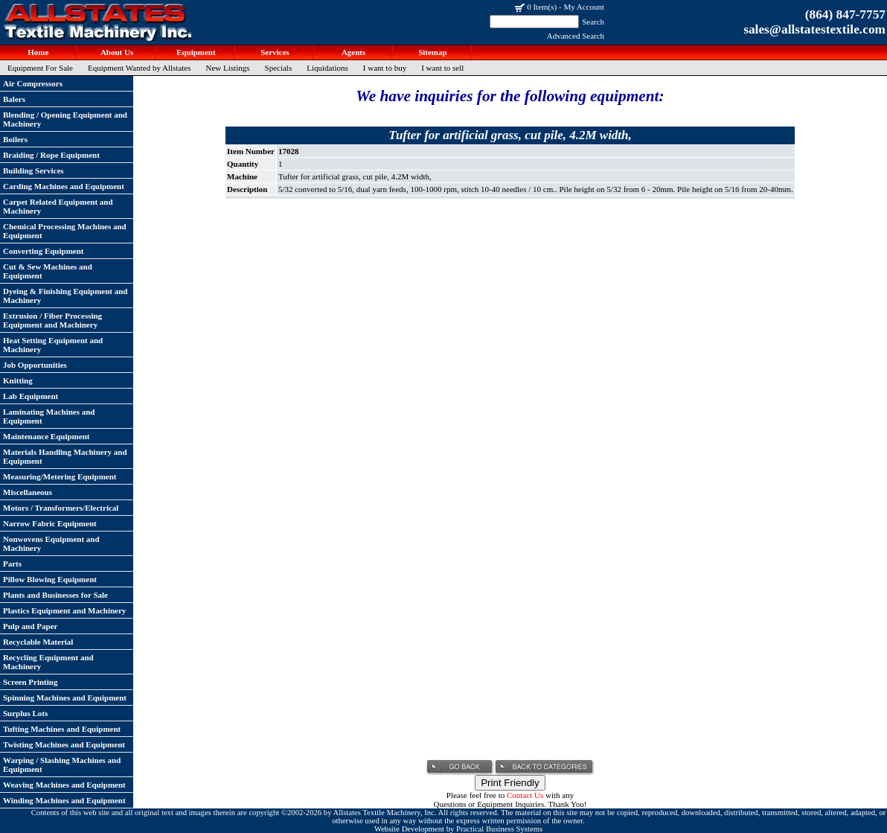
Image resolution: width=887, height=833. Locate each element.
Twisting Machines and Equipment (64, 744)
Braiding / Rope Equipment (51, 154)
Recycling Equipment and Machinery (48, 662)
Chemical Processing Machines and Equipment (65, 231)
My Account (583, 6)
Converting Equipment (43, 250)
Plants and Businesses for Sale (55, 594)
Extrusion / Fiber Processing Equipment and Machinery (52, 320)
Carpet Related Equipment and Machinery (58, 206)
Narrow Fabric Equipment (50, 523)
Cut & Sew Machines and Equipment (47, 271)
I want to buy (384, 67)
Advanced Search (575, 35)
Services (273, 52)
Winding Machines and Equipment (64, 800)
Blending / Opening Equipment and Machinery (65, 119)
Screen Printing (30, 681)
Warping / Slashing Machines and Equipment (62, 764)
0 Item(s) (542, 6)
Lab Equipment (30, 396)
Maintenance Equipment (46, 436)
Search (593, 21)
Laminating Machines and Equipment (49, 416)
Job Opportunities (35, 364)
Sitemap (431, 52)
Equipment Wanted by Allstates (139, 67)
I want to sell (442, 67)
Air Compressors (33, 83)
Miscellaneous (27, 492)
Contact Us (525, 795)
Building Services (33, 170)
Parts (12, 563)
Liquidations (327, 67)
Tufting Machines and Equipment (62, 728)
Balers (14, 99)
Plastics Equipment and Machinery (64, 610)
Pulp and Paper (30, 626)
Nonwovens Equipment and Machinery (51, 543)
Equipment (194, 52)
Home (37, 52)
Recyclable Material (38, 641)
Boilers (15, 139)
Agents (353, 52)
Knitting (18, 380)
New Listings (228, 67)
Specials (278, 67)
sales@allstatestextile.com (814, 29)
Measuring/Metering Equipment (59, 476)
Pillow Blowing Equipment (50, 579)
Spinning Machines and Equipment (65, 697)
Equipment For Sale (40, 67)
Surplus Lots (25, 713)
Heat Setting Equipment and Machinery (53, 345)
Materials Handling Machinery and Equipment (65, 456)
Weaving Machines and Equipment (64, 784)
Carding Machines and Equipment (63, 186)
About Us (116, 52)
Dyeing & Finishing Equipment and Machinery (65, 295)
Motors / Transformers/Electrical (60, 507)
